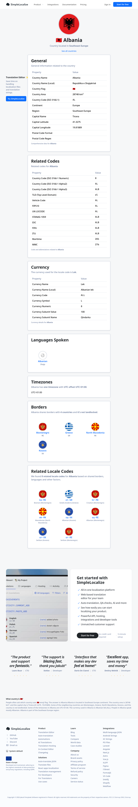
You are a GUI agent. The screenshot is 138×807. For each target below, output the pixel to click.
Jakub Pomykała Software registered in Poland (36, 797)
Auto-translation (45, 735)
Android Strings (110, 735)
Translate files (44, 764)
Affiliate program (78, 764)
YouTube (12, 738)
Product (39, 4)
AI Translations (45, 742)
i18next (106, 769)
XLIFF (105, 762)
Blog (73, 732)
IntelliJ (106, 779)
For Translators (45, 778)
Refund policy (77, 771)
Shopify (106, 783)
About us (75, 754)
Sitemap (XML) (120, 797)
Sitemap (128, 797)
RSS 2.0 (111, 797)
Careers (74, 778)
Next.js (106, 752)
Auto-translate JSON (47, 761)
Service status (77, 781)
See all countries (69, 51)
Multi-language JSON (112, 732)
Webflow (107, 786)
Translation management (49, 771)
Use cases (42, 781)
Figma (105, 766)
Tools (73, 735)
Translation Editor (46, 732)
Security (74, 775)
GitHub (11, 735)
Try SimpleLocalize (16, 98)
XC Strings (107, 739)
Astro (105, 756)
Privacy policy (77, 761)
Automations (44, 739)
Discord (11, 742)
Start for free (123, 4)
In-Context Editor (46, 749)
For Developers (45, 775)
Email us (11, 745)
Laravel (106, 745)
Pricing (83, 4)
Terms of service (78, 768)
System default (14, 751)
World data (76, 742)
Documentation (69, 4)
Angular (106, 749)
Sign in (107, 4)
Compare (75, 739)
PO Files (106, 742)
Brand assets (76, 758)
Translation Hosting (47, 745)
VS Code (106, 776)
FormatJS (107, 772)
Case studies (76, 745)
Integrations (53, 4)
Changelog (43, 752)
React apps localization (48, 768)
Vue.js (105, 759)
